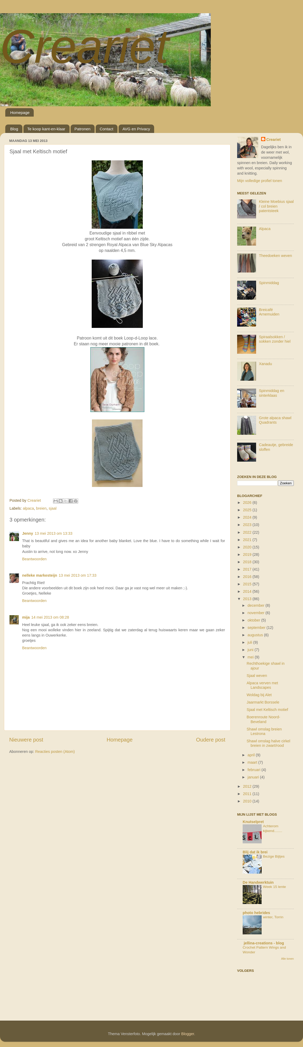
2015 (247, 584)
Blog (14, 129)
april (252, 755)
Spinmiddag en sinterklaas (271, 393)
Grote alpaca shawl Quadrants (275, 420)
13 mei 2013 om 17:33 (77, 575)
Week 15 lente (274, 887)
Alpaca (265, 229)
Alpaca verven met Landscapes (262, 685)
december (257, 605)
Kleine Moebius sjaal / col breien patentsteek (276, 206)
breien (41, 508)
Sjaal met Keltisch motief (267, 709)
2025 (247, 510)
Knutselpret (253, 822)
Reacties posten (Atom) (55, 751)
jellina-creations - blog (263, 943)
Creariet (84, 46)
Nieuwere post (26, 740)
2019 (247, 554)
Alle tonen (287, 958)
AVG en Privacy (136, 129)
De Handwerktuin (258, 882)
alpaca (28, 508)
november (257, 613)
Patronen (83, 129)
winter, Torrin (273, 917)
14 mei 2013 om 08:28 (50, 617)
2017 (247, 569)
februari (255, 770)
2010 (247, 801)
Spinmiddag (269, 283)
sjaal (53, 508)
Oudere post (210, 740)
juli (250, 642)
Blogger (187, 1034)
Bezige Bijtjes (274, 856)
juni (251, 650)
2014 (247, 591)
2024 (247, 517)
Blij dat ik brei (255, 852)
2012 (247, 786)
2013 (247, 599)
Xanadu (265, 364)
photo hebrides (256, 913)
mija (26, 617)
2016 (247, 577)
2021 (247, 540)
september (257, 627)
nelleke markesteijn (39, 575)
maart (253, 762)
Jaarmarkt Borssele (263, 702)
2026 (247, 502)
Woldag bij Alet (259, 695)
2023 (247, 525)
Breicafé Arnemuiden (269, 312)
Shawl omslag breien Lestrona (264, 731)
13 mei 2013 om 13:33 (53, 533)
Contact (106, 129)
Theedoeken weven (275, 256)
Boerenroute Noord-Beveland (263, 719)
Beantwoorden (34, 559)
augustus (256, 635)
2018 (247, 562)
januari (254, 777)
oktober (254, 620)
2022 (247, 532)
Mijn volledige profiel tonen (259, 181)
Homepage (20, 112)
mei (251, 657)
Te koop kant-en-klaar (46, 129)
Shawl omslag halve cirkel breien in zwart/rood (268, 743)
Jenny (27, 533)
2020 (247, 547)
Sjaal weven (257, 675)
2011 (247, 794)
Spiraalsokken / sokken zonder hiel (275, 339)
